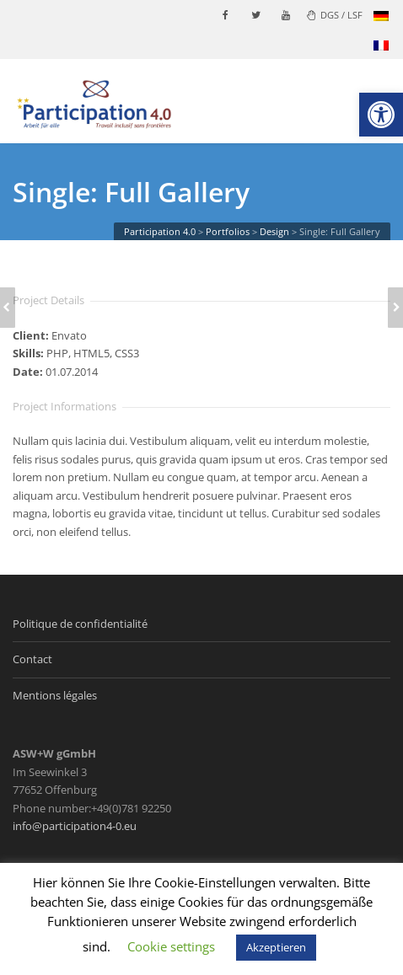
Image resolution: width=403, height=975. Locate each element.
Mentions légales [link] (55, 695)
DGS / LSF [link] (335, 14)
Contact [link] (32, 659)
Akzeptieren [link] (276, 947)
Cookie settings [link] (171, 946)
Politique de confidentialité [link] (80, 623)
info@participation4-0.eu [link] (75, 825)
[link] (381, 115)
